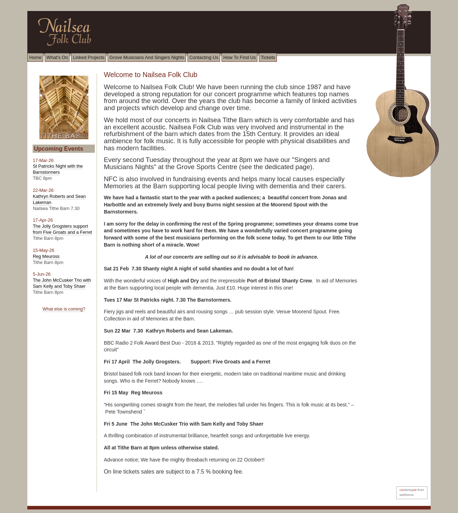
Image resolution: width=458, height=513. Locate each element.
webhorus (406, 495)
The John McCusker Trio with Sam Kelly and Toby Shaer (62, 283)
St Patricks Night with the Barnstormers (58, 169)
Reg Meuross (46, 256)
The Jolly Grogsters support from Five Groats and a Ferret (62, 229)
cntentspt (407, 490)
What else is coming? (64, 309)
